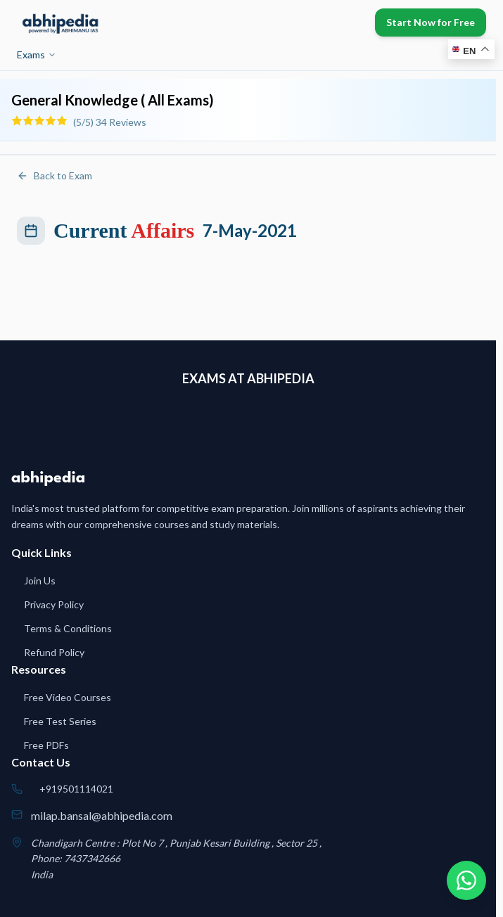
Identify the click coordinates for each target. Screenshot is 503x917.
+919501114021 (76, 789)
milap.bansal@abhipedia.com (101, 815)
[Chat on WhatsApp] (466, 880)
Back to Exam (54, 175)
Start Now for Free (430, 22)
